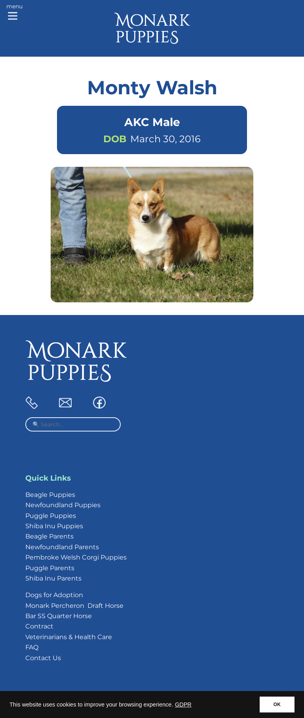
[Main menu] (14, 12)
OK (277, 704)
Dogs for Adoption (54, 595)
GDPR (183, 704)
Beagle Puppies (50, 494)
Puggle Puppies (50, 515)
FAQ (31, 647)
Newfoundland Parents (62, 547)
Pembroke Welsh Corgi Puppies (76, 557)
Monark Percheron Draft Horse (74, 605)
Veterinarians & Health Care (68, 637)
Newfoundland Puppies (63, 505)
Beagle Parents (49, 536)
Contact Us (43, 658)
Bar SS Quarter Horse (58, 616)
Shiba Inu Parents (53, 578)
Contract (39, 626)
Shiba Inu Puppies (54, 526)
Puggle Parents (49, 568)
